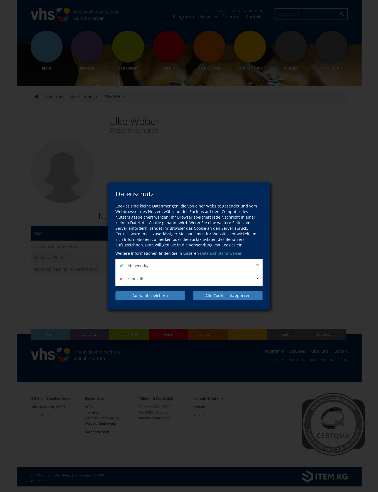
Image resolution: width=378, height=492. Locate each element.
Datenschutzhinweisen (221, 253)
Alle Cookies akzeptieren (228, 295)
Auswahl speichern (150, 295)
